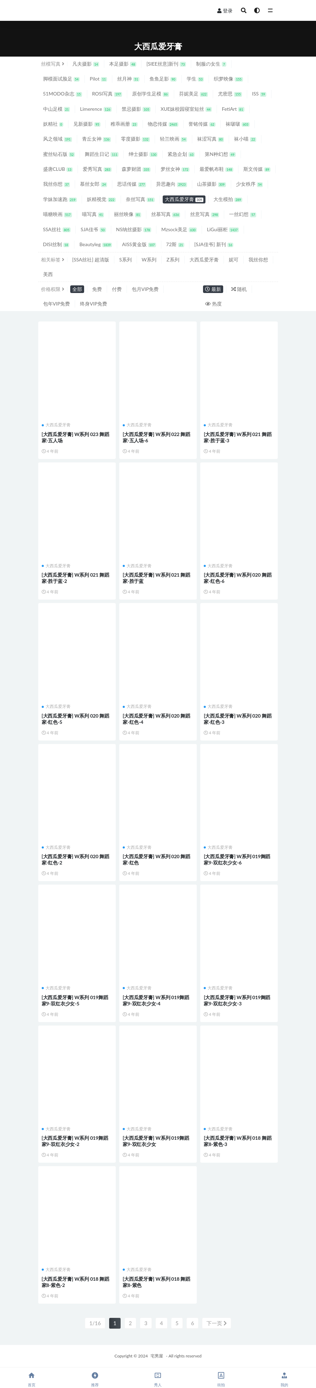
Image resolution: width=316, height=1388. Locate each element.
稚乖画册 (124, 124)
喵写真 (93, 214)
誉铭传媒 (202, 124)
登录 (225, 11)
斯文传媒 (256, 169)
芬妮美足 (193, 94)
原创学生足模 (150, 94)
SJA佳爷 (93, 229)
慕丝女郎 (93, 184)
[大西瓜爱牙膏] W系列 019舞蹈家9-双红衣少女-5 (75, 1000)
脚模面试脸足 (61, 79)
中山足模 (56, 109)
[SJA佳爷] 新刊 (214, 244)
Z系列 (173, 259)
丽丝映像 (127, 214)
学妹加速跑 (60, 199)
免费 (97, 289)
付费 (117, 289)
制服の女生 (211, 64)
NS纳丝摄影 (133, 229)
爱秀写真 (97, 169)
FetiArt (233, 109)
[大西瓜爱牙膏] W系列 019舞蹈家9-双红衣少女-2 (75, 1141)
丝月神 (128, 79)
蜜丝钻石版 (59, 154)
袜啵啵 (238, 124)
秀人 (158, 1379)
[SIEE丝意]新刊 (166, 64)
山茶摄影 (211, 184)
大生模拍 (227, 199)
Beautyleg (95, 244)
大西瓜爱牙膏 (184, 199)
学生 (195, 79)
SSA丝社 (57, 229)
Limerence (96, 109)
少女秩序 (249, 184)
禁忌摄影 (136, 109)
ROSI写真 (107, 94)
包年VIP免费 (56, 304)
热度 (213, 304)
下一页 (216, 1323)
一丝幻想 (242, 214)
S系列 (125, 259)
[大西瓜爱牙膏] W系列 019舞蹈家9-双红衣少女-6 (237, 859)
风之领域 (57, 139)
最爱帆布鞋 (216, 169)
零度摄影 (135, 139)
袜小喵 (245, 139)
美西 (48, 274)
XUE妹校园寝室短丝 (186, 109)
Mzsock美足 (179, 229)
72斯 (175, 244)
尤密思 (230, 94)
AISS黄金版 (139, 244)
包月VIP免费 (145, 289)
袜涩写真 (210, 139)
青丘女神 (96, 139)
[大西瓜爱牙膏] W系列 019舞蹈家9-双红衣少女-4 (156, 1000)
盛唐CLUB (58, 169)
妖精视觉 (101, 199)
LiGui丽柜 (223, 229)
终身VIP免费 (93, 304)
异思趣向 (171, 184)
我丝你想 (56, 184)
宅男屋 (157, 1355)
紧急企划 (181, 154)
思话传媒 (131, 184)
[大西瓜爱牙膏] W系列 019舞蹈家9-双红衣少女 (156, 1141)
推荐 (95, 1379)
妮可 (233, 259)
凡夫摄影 (85, 64)
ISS (259, 94)
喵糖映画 (57, 214)
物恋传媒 (163, 124)
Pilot (98, 79)
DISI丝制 (56, 244)
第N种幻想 (220, 154)
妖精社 (53, 124)
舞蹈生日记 (102, 154)
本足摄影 (122, 64)
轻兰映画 (173, 139)
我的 (284, 1379)
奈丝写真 (140, 199)
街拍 (221, 1379)
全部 (77, 289)
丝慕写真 (165, 214)
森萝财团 (136, 169)
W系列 (149, 259)
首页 (31, 1379)
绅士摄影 (143, 154)
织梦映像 (228, 79)
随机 (239, 289)
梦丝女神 (175, 169)
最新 (213, 289)
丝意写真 (204, 214)
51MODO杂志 (62, 94)
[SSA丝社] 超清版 (91, 259)
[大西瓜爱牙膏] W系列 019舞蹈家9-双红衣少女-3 (237, 1000)
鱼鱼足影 (163, 79)
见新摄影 (86, 124)
